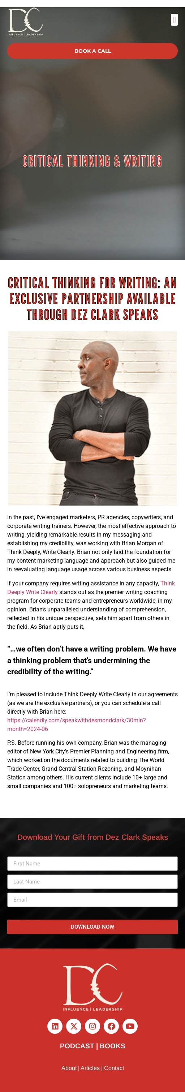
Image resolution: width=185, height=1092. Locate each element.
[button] (174, 20)
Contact (114, 1068)
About (69, 1068)
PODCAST (77, 1046)
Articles (90, 1068)
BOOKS (112, 1046)
